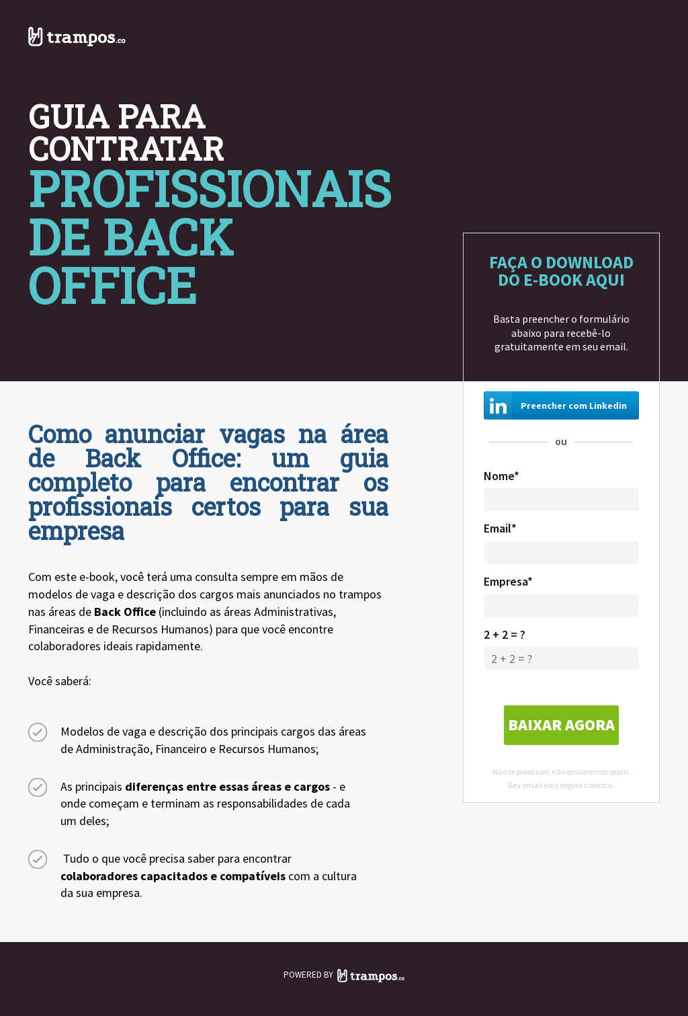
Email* (500, 528)
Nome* (501, 475)
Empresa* (508, 581)
